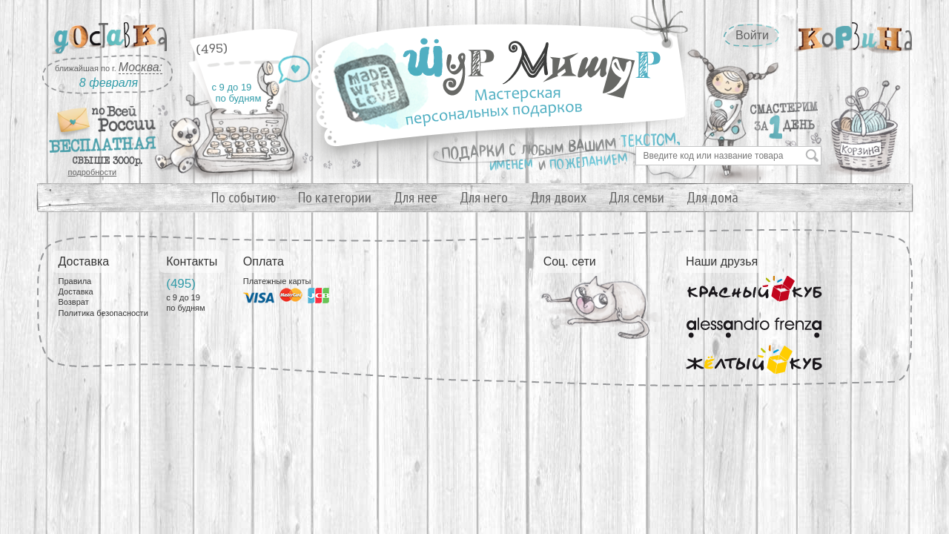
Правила (75, 281)
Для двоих (558, 197)
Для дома (712, 197)
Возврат (74, 301)
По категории (334, 197)
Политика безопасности (103, 313)
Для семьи (636, 197)
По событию (243, 197)
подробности (92, 172)
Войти (752, 35)
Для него (484, 197)
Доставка (76, 291)
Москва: (140, 67)
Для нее (415, 197)
